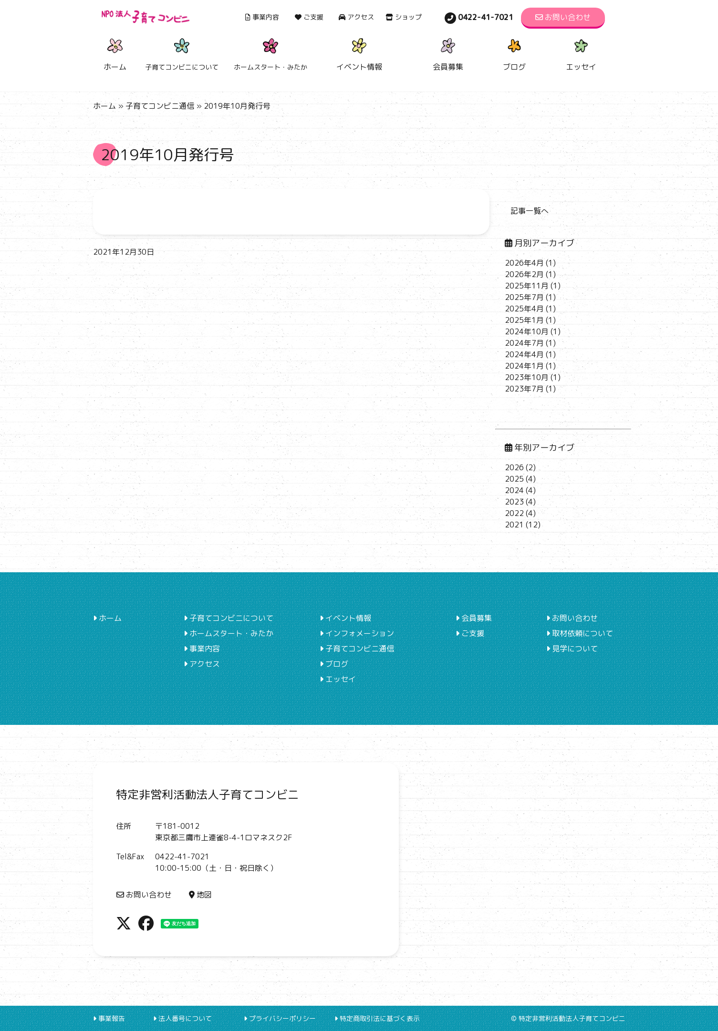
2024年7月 (524, 343)
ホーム (115, 53)
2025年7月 (524, 297)
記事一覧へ (529, 211)
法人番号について (182, 1018)
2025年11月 (527, 285)
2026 (514, 467)
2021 (514, 524)
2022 (514, 513)
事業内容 (262, 16)
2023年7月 (524, 388)
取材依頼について (579, 633)
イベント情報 (359, 53)
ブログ (514, 53)
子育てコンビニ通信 (159, 106)
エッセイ (581, 53)
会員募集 (448, 53)
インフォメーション (357, 633)
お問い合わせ (563, 17)
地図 (200, 894)
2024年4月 (524, 354)
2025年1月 (524, 320)
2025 (514, 479)
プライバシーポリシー (280, 1018)
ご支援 (309, 16)
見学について (572, 648)
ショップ (403, 16)
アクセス (356, 16)
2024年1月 (524, 366)
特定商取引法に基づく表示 (377, 1018)
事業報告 (109, 1018)
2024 (514, 490)
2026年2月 (524, 274)
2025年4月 (524, 308)
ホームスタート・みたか (228, 633)
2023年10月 (527, 377)
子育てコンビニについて (228, 618)
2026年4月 (524, 263)
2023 (514, 501)
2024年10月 (527, 331)
